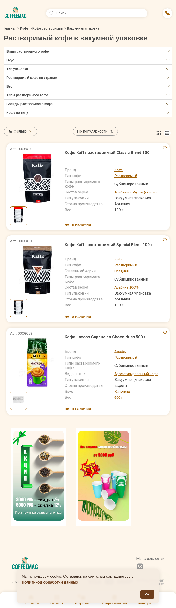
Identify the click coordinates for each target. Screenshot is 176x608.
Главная (11, 28)
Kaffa (118, 170)
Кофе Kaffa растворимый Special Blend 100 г (110, 244)
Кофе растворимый (47, 28)
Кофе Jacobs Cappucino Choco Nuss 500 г (106, 336)
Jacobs (120, 351)
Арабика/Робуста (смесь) (136, 192)
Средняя (121, 271)
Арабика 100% (127, 287)
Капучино (122, 391)
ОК (147, 594)
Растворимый (126, 176)
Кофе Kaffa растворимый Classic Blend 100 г (110, 152)
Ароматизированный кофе (138, 373)
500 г (118, 397)
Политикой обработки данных (51, 582)
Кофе (24, 28)
